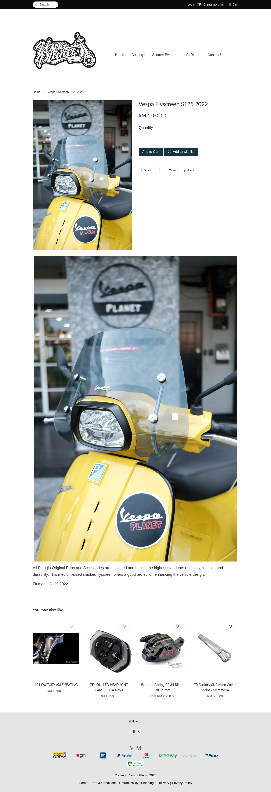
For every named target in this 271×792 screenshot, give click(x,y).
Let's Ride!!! (191, 55)
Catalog (138, 55)
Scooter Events (163, 55)
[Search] (45, 4)
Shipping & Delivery (155, 783)
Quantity (146, 128)
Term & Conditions (103, 783)
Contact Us (215, 55)
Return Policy (128, 783)
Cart (235, 4)
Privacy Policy (182, 783)
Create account (213, 4)
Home (119, 55)
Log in (192, 4)
